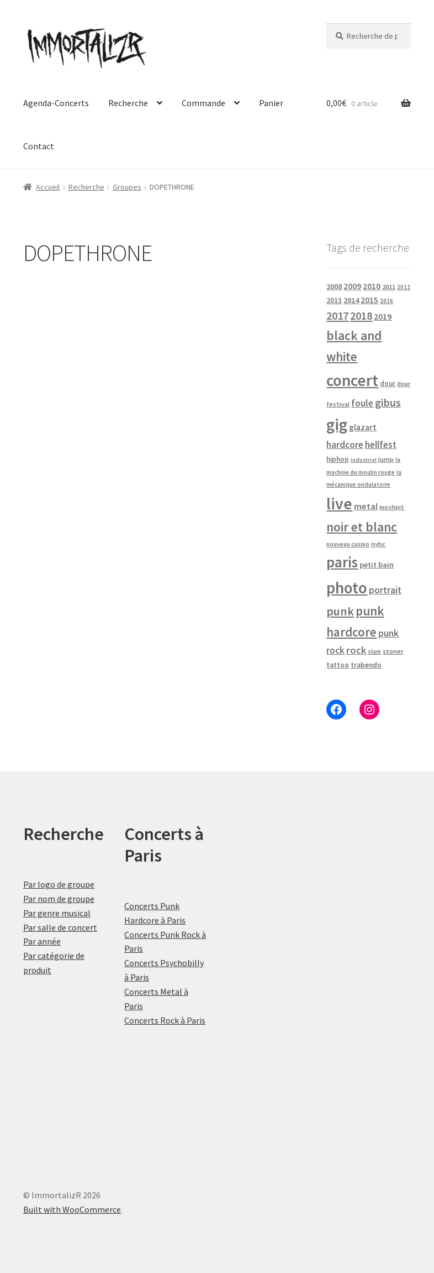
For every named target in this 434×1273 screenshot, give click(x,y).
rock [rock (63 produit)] (356, 650)
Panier (271, 102)
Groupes (127, 187)
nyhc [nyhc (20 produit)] (378, 544)
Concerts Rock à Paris (164, 1020)
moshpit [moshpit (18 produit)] (391, 507)
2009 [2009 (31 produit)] (352, 286)
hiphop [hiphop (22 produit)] (337, 459)
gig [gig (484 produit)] (336, 424)
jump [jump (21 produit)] (386, 459)
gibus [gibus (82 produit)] (388, 402)
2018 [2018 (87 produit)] (361, 315)
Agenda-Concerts (56, 102)
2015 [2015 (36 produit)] (369, 300)
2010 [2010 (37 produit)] (371, 286)
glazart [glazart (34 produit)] (363, 427)
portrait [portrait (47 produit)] (385, 590)
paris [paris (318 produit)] (342, 561)
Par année (42, 941)
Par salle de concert (60, 927)
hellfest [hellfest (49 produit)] (380, 445)
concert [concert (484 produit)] (352, 380)
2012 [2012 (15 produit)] (403, 287)
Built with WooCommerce (72, 1209)
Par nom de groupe (58, 898)
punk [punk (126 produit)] (340, 611)
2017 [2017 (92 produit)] (337, 316)
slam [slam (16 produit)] (374, 651)
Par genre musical (57, 913)
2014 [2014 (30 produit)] (351, 300)
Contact (38, 146)
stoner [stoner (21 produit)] (393, 651)
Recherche (128, 102)
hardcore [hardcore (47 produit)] (344, 445)
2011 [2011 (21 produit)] (388, 287)
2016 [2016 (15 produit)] (386, 301)
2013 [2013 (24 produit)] (334, 300)
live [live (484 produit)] (339, 503)
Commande (203, 102)
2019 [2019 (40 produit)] (382, 316)
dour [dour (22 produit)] (387, 383)
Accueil (48, 187)
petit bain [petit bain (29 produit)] (376, 565)
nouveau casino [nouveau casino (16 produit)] (347, 544)
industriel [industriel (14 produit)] (364, 459)
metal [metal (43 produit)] (366, 506)
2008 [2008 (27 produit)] (334, 286)
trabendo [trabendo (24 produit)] (366, 665)
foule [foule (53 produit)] (362, 403)
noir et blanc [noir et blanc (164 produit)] (361, 527)
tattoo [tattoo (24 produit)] (337, 665)
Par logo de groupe (58, 884)
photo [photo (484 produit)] (346, 587)
